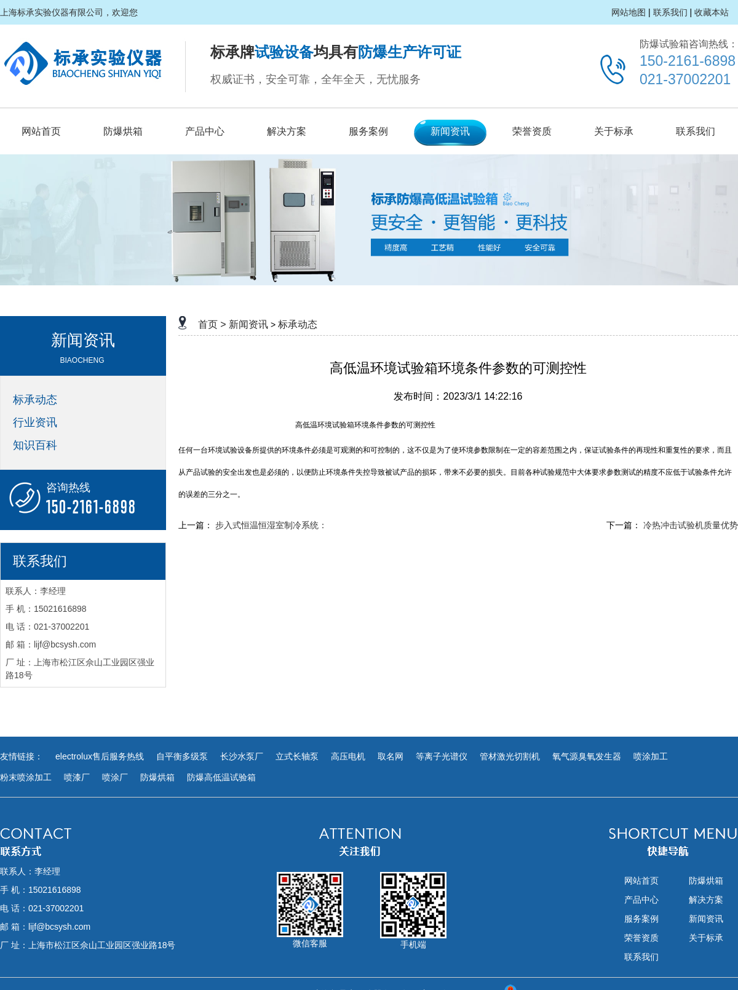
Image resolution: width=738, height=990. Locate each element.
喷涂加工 (650, 756)
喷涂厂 (115, 777)
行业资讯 (35, 422)
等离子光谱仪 (441, 756)
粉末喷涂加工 (26, 777)
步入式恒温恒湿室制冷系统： (271, 525)
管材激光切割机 (510, 756)
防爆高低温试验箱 (221, 777)
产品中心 (204, 131)
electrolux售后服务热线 (99, 756)
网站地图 (628, 12)
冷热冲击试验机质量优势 (690, 525)
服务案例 (368, 131)
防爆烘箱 (123, 131)
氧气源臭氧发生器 (586, 756)
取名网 (390, 756)
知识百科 (35, 445)
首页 (208, 324)
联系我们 (670, 12)
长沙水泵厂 (241, 756)
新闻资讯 (450, 131)
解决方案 (286, 131)
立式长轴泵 (297, 756)
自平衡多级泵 (182, 756)
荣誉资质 (532, 131)
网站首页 (41, 131)
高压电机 (348, 756)
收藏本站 (711, 12)
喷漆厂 (77, 777)
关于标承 (613, 131)
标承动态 (35, 400)
